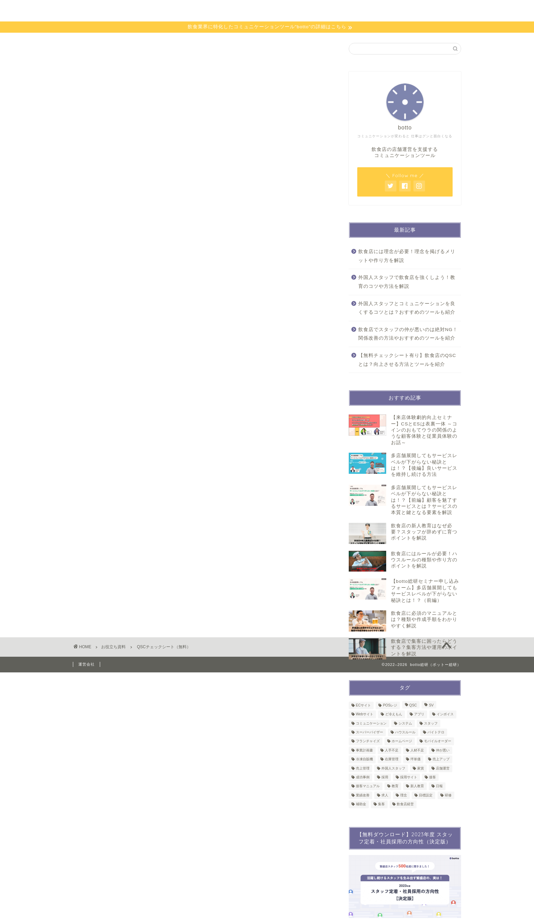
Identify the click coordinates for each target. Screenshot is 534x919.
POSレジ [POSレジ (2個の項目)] (390, 705)
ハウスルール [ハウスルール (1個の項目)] (405, 732)
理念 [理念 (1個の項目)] (403, 795)
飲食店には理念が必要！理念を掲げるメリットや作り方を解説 (406, 256)
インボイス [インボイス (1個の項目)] (445, 714)
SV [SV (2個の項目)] (431, 705)
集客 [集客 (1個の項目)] (381, 804)
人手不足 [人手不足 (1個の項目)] (391, 750)
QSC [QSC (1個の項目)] (413, 705)
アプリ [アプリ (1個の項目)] (419, 714)
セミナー (269, 10)
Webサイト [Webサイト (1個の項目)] (364, 714)
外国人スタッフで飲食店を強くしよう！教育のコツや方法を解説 (406, 282)
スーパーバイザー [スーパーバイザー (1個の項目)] (369, 732)
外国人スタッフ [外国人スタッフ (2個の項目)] (393, 768)
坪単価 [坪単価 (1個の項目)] (415, 759)
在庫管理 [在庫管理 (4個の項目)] (391, 759)
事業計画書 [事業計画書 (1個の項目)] (364, 750)
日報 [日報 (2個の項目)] (439, 786)
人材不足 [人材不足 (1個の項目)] (417, 750)
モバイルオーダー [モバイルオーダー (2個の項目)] (437, 741)
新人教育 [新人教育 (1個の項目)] (417, 786)
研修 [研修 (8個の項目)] (448, 795)
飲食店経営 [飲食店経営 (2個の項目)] (405, 804)
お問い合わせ (399, 10)
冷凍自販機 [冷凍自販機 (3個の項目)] (364, 759)
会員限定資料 (356, 10)
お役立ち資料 (229, 10)
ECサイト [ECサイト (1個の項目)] (363, 705)
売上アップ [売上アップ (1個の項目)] (441, 759)
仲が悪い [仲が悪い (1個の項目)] (443, 750)
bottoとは (189, 10)
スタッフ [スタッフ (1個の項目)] (431, 723)
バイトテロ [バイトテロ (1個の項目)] (435, 732)
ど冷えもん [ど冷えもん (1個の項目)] (393, 714)
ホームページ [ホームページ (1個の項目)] (402, 741)
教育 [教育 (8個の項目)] (395, 786)
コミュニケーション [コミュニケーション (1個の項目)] (371, 723)
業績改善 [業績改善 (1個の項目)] (363, 795)
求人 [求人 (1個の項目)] (384, 795)
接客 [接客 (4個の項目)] (432, 777)
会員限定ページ (310, 10)
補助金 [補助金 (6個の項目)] (361, 804)
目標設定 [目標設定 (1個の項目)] (426, 795)
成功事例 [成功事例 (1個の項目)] (363, 777)
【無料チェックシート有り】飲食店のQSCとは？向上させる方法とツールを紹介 (407, 360)
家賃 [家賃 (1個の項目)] (420, 768)
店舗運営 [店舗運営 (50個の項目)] (443, 768)
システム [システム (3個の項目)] (405, 723)
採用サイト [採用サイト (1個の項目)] (408, 777)
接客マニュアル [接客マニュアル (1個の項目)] (368, 786)
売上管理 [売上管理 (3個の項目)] (363, 768)
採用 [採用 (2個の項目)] (384, 777)
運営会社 (86, 664)
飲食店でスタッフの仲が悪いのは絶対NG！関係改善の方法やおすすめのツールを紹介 (408, 334)
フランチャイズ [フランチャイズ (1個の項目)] (368, 741)
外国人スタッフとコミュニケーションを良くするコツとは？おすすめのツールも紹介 (406, 308)
